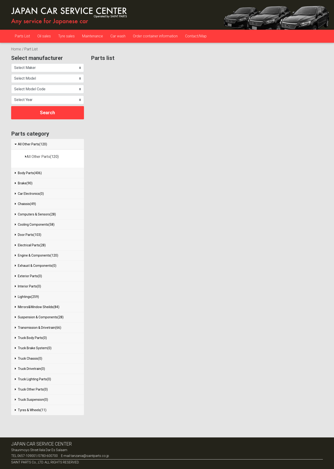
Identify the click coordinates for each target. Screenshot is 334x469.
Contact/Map (196, 36)
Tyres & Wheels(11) (30, 410)
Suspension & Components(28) (39, 317)
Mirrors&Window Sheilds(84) (37, 307)
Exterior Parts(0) (28, 276)
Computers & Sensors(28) (35, 214)
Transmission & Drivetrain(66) (38, 327)
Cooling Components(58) (35, 224)
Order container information (155, 36)
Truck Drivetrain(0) (30, 369)
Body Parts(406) (28, 173)
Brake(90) (23, 183)
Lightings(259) (27, 297)
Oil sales (44, 36)
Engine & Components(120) (36, 255)
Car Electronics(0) (29, 193)
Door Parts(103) (28, 235)
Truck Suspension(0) (31, 399)
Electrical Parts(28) (30, 245)
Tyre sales (66, 36)
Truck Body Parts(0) (31, 338)
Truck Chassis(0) (28, 358)
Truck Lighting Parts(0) (33, 379)
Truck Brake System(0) (33, 348)
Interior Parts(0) (28, 286)
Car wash (117, 36)
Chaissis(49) (25, 204)
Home (16, 49)
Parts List (22, 36)
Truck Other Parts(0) (31, 389)
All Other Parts (38, 156)
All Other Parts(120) (30, 144)
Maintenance (92, 36)
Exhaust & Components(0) (35, 265)
